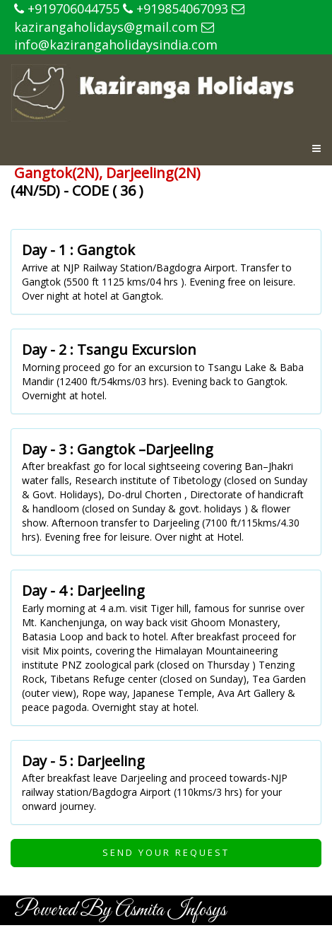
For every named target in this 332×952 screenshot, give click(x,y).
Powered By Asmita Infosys (120, 910)
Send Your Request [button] (166, 852)
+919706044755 (66, 8)
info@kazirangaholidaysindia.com (116, 37)
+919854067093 (175, 8)
